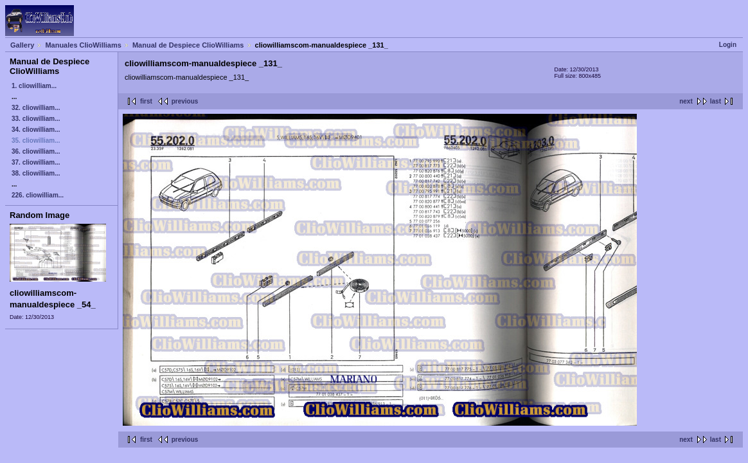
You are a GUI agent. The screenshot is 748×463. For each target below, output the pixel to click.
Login (727, 44)
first (146, 101)
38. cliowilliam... (36, 173)
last (715, 101)
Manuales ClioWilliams (83, 45)
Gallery (22, 45)
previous (185, 101)
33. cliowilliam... (36, 118)
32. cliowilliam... (36, 107)
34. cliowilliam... (36, 129)
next (686, 101)
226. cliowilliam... (38, 195)
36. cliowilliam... (36, 151)
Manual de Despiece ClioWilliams (188, 45)
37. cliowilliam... (36, 162)
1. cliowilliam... (34, 85)
